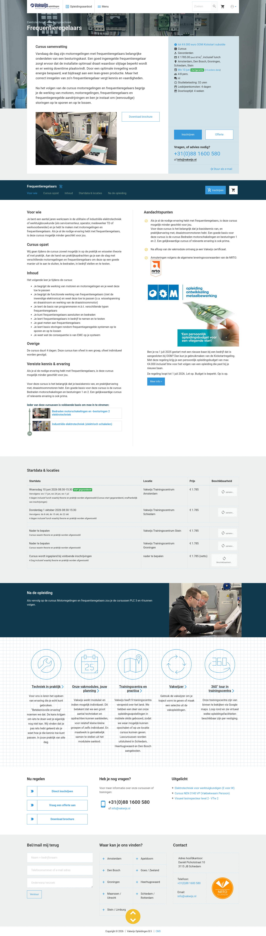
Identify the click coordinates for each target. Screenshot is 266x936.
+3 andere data (212, 70)
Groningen (113, 882)
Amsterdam (114, 858)
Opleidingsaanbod (78, 7)
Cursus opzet (51, 193)
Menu (103, 7)
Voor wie (32, 193)
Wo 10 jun (184, 69)
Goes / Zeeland (150, 870)
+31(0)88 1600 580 (197, 153)
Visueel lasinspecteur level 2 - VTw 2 (196, 798)
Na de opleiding (117, 193)
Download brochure (140, 116)
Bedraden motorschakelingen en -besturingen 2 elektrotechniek (81, 413)
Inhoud (69, 193)
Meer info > (156, 381)
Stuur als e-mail (221, 169)
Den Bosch (113, 870)
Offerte (219, 134)
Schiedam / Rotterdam (148, 895)
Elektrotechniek (36, 22)
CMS (158, 931)
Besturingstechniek (59, 22)
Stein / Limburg (116, 909)
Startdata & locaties (90, 193)
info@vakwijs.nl (187, 159)
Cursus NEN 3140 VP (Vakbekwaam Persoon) (202, 793)
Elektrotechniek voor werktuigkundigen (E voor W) (204, 788)
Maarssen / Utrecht (114, 895)
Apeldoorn (147, 858)
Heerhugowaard (150, 882)
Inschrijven (188, 134)
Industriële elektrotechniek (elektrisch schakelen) (82, 424)
